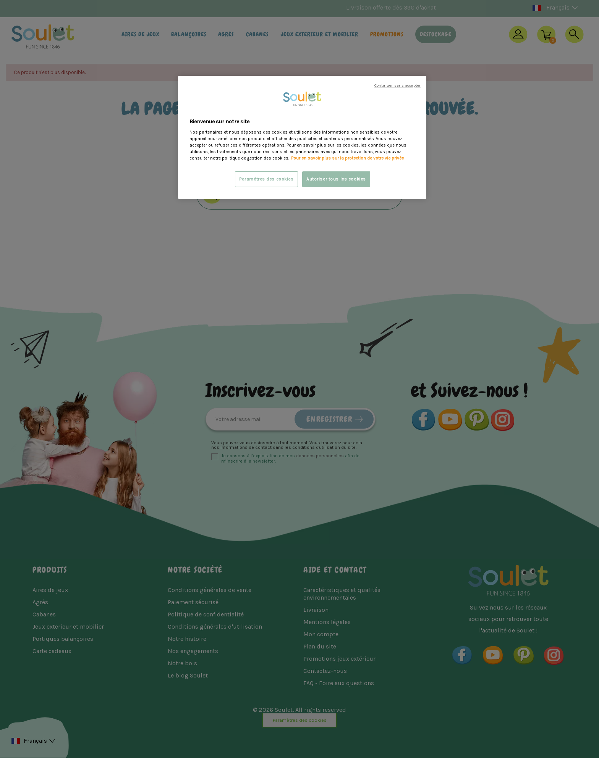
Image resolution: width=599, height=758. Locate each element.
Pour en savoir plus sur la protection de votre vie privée (347, 158)
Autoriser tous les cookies (336, 179)
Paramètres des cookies (266, 179)
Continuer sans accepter (397, 85)
